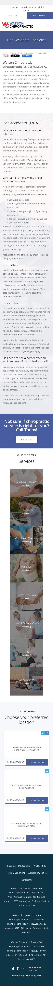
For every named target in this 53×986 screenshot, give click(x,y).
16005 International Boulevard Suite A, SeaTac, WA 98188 (26, 748)
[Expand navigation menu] (49, 25)
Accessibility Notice (37, 872)
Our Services (29, 53)
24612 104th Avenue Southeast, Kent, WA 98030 (26, 786)
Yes (24, 10)
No (29, 10)
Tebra (38, 975)
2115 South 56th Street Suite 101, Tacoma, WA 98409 (26, 824)
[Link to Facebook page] (47, 733)
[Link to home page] (23, 25)
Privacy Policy (39, 865)
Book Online (37, 762)
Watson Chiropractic (11, 53)
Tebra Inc (26, 866)
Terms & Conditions (16, 872)
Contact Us (26, 880)
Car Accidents (43, 53)
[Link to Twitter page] (43, 733)
